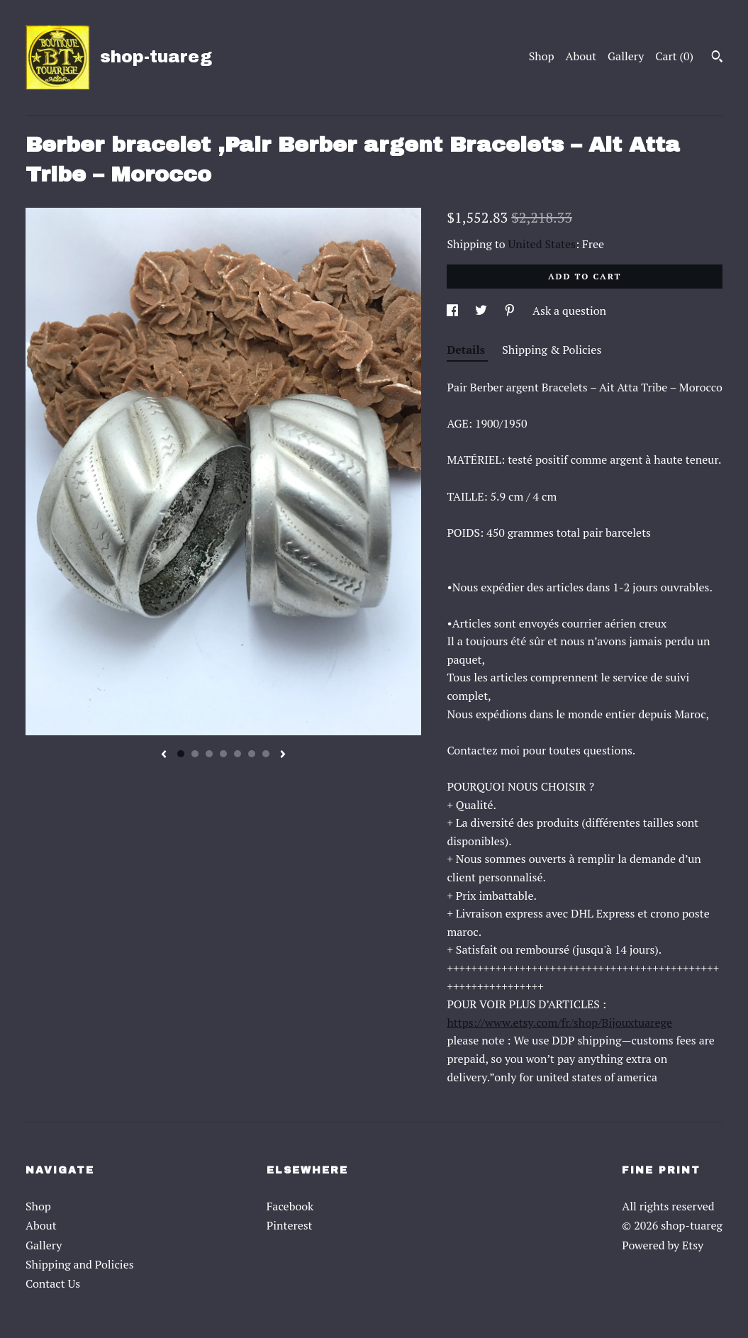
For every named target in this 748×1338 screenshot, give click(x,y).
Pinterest (290, 1225)
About (581, 56)
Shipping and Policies (80, 1264)
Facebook (290, 1206)
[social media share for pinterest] (511, 310)
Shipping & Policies (551, 349)
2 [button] (195, 753)
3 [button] (209, 753)
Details (467, 349)
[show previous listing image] (163, 755)
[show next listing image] (282, 755)
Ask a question (569, 310)
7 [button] (265, 753)
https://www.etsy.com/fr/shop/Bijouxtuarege (559, 1022)
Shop (541, 56)
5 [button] (237, 753)
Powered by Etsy (662, 1245)
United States (542, 244)
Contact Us (53, 1283)
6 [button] (251, 753)
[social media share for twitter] (482, 310)
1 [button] (180, 753)
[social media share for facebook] (454, 310)
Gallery (626, 56)
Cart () (674, 56)
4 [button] (223, 753)
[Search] (717, 58)
